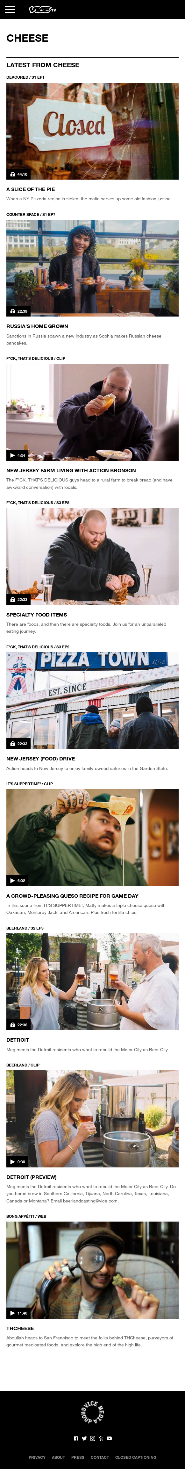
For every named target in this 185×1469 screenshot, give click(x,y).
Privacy (37, 1457)
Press (77, 1457)
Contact (100, 1457)
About (58, 1457)
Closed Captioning (135, 1457)
